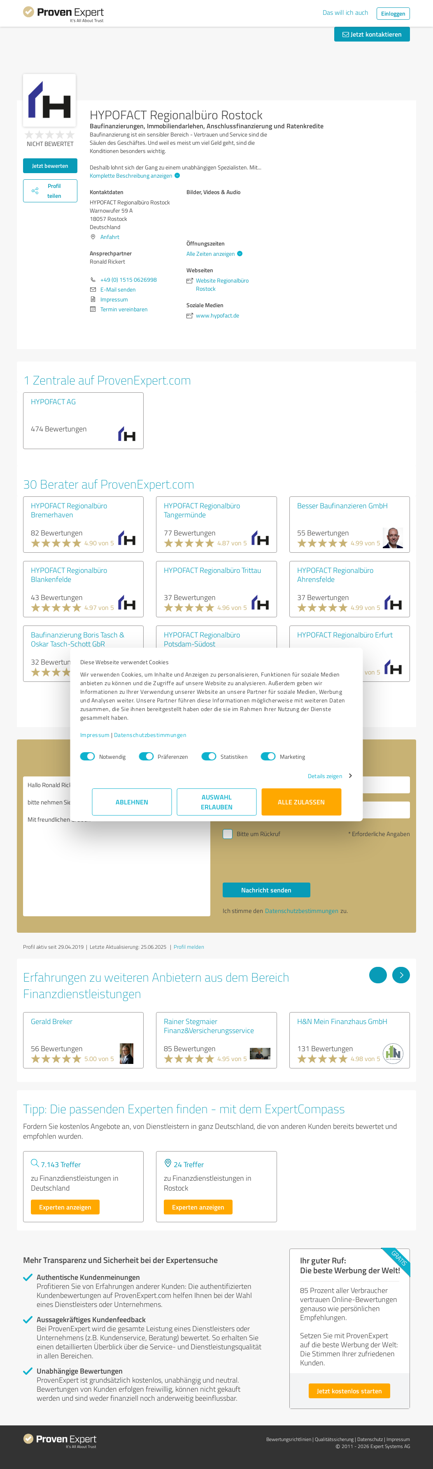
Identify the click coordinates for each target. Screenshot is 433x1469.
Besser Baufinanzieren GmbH (342, 505)
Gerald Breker (51, 1021)
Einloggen (393, 13)
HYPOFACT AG (53, 401)
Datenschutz (370, 1439)
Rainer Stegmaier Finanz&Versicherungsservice (209, 1025)
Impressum (106, 735)
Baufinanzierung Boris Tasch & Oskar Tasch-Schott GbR (77, 639)
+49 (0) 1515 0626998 (128, 279)
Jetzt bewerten (50, 165)
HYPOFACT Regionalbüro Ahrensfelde (335, 574)
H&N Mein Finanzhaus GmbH (342, 1021)
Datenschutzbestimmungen (162, 735)
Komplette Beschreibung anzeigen (134, 175)
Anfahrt (109, 237)
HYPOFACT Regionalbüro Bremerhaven (69, 509)
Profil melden (189, 946)
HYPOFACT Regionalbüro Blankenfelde (69, 574)
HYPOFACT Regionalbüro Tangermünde (202, 509)
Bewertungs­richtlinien (288, 1439)
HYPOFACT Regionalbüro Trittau (212, 570)
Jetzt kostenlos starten (349, 1390)
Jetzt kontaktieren (372, 34)
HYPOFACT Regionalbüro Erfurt (345, 635)
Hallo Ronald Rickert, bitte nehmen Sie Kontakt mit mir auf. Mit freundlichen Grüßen (116, 846)
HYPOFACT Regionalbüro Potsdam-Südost (202, 639)
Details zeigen (313, 776)
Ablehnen (132, 801)
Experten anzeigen (65, 1207)
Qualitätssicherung (334, 1439)
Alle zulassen (301, 801)
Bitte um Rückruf (258, 833)
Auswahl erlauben (217, 801)
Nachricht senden (266, 889)
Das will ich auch (345, 12)
